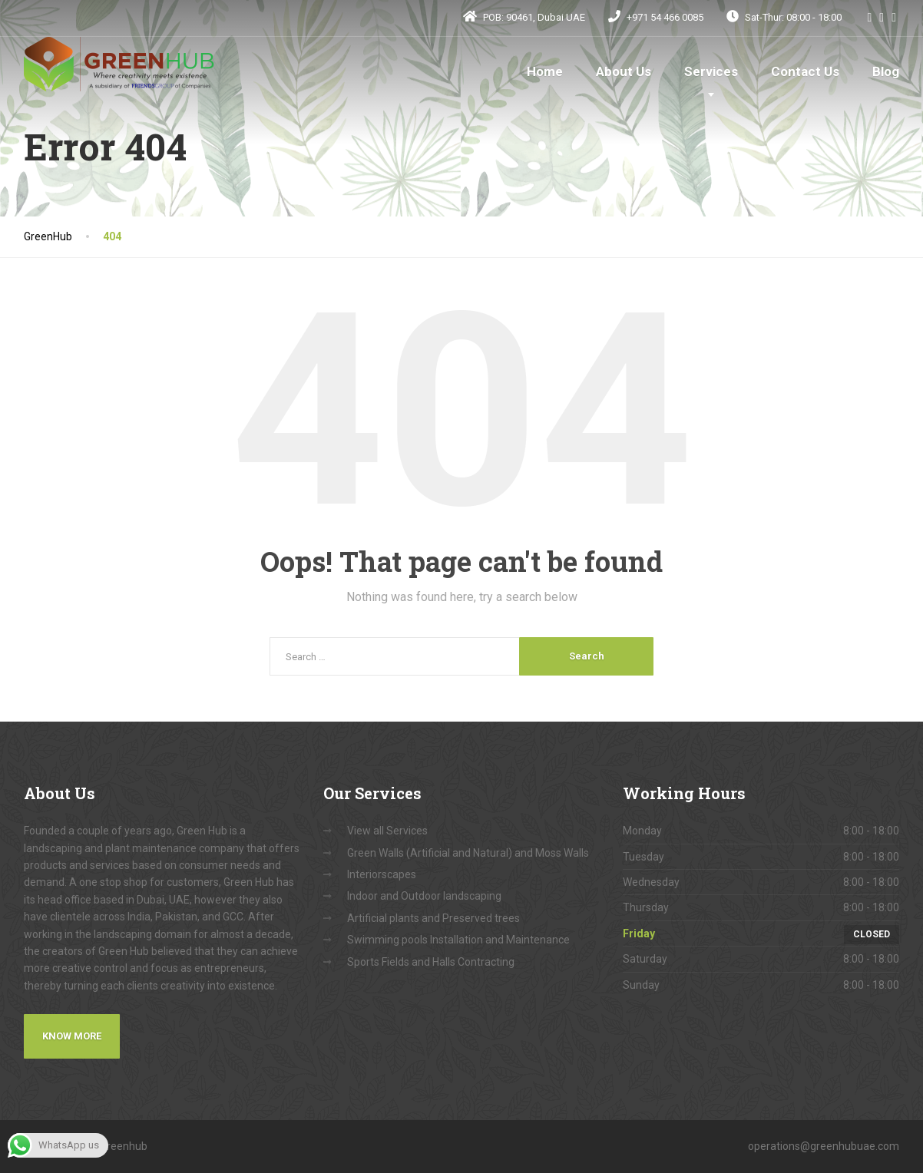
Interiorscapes (381, 874)
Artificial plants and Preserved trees (433, 918)
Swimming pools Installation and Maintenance (458, 939)
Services (711, 71)
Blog (885, 71)
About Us (623, 71)
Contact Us (805, 71)
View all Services (387, 830)
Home (545, 71)
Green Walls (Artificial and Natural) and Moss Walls (468, 853)
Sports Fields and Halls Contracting (430, 962)
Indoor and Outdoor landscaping (424, 896)
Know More (71, 1036)
